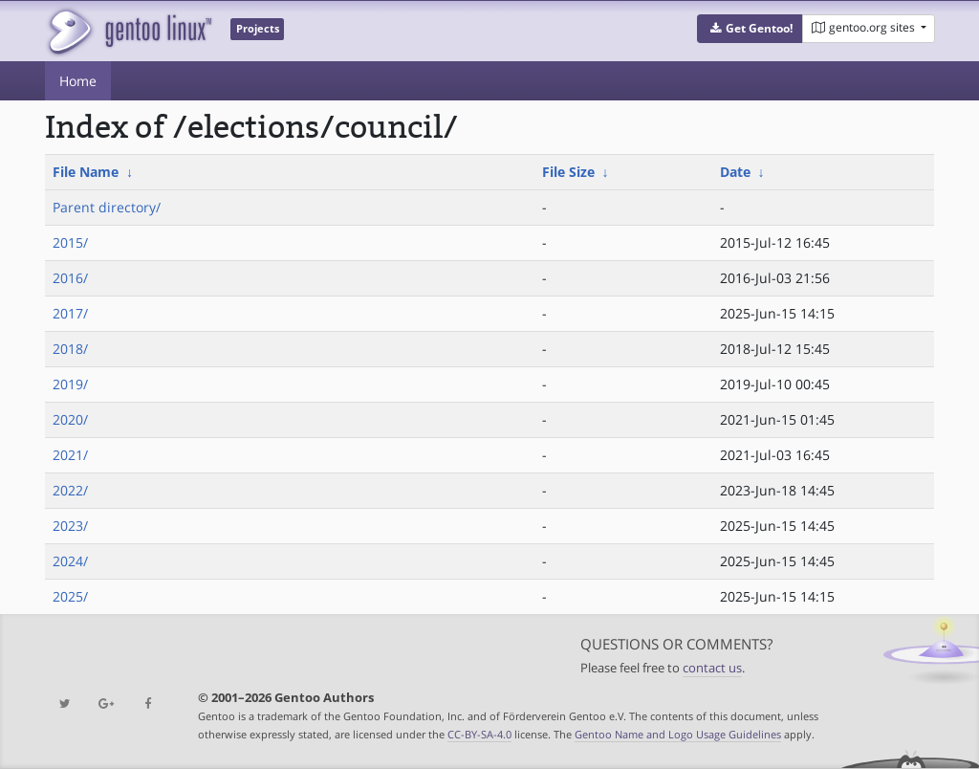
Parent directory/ (107, 207)
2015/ (70, 242)
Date (735, 172)
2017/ (70, 313)
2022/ (70, 490)
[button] (750, 28)
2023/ (70, 525)
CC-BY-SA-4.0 (479, 734)
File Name (86, 172)
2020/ (70, 419)
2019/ (70, 384)
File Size (568, 172)
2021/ (70, 455)
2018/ (70, 349)
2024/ (70, 561)
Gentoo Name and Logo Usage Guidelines (678, 734)
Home (78, 81)
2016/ (70, 278)
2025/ (70, 596)
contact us (712, 668)
